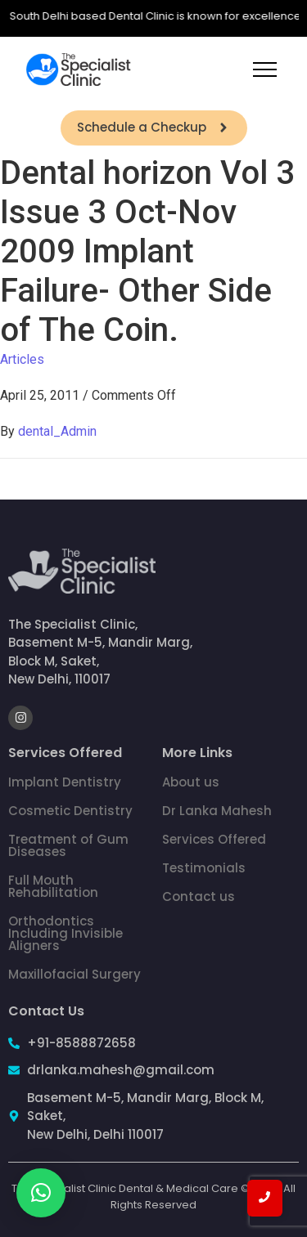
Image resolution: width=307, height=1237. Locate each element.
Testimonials (204, 867)
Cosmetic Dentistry (70, 810)
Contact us (198, 896)
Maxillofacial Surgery (74, 974)
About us (190, 782)
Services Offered (214, 839)
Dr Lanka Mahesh (217, 810)
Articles (22, 359)
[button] (40, 1192)
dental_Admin (57, 431)
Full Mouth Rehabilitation (53, 886)
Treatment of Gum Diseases (68, 845)
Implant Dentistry (64, 782)
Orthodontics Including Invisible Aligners (65, 933)
